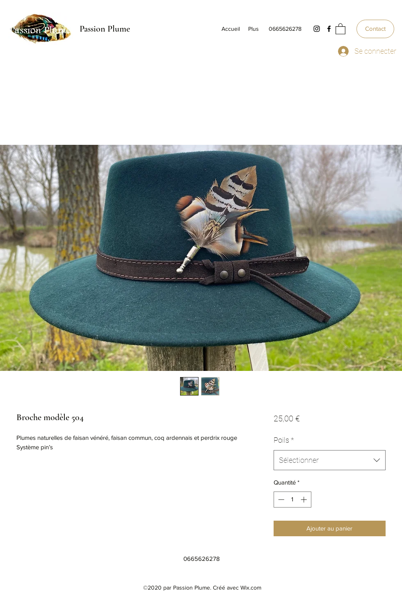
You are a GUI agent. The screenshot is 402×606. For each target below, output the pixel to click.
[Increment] (304, 499)
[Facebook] (329, 29)
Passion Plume (105, 28)
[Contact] (375, 29)
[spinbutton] (292, 499)
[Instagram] (317, 29)
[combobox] (330, 460)
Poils (284, 440)
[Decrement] (280, 499)
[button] (340, 28)
